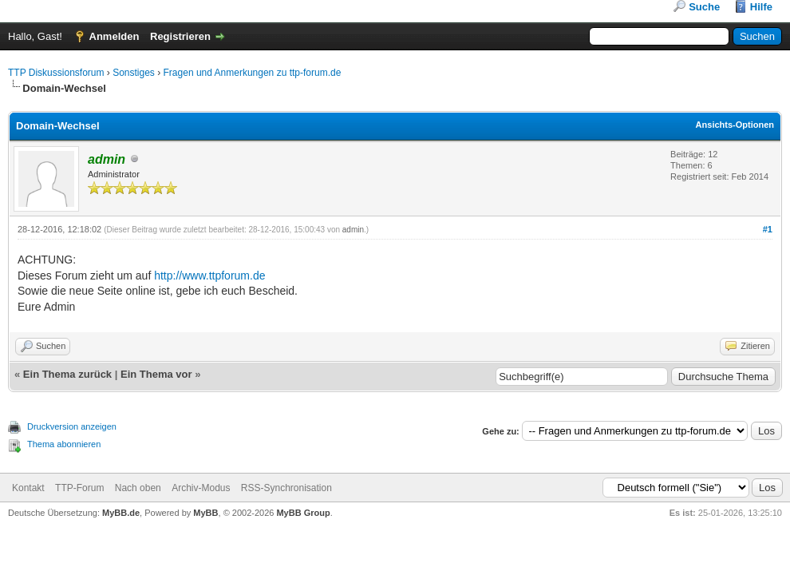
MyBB (205, 513)
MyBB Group (303, 513)
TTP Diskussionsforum (56, 72)
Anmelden (114, 36)
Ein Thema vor (156, 374)
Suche (704, 7)
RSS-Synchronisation (286, 488)
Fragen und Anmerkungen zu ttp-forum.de (253, 72)
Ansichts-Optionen (735, 124)
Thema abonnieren (64, 444)
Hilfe (761, 7)
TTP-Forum (79, 488)
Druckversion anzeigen (72, 426)
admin (353, 229)
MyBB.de (121, 513)
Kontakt (28, 488)
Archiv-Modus (201, 488)
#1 (767, 229)
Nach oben (138, 488)
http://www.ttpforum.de (209, 275)
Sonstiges (134, 72)
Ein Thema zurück (67, 374)
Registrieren (180, 36)
